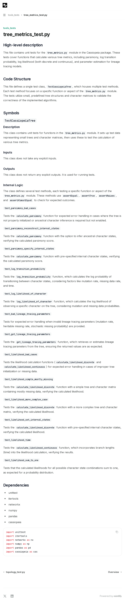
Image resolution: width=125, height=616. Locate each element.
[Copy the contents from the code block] (117, 532)
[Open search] (114, 5)
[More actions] (120, 5)
